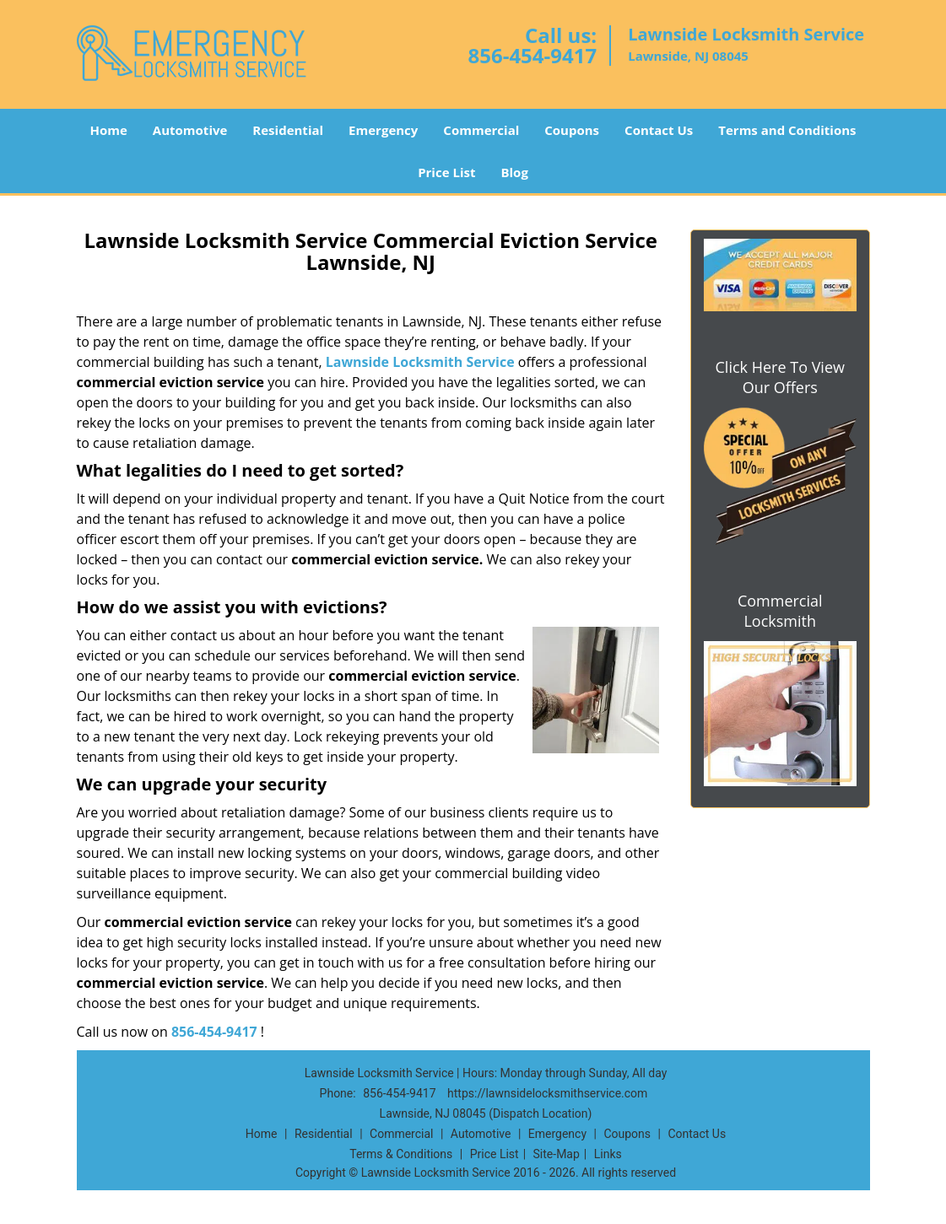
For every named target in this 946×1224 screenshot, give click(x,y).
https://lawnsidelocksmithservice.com (547, 1093)
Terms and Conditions (787, 129)
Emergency (383, 129)
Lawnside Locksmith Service (420, 362)
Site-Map (556, 1154)
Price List (446, 172)
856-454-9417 (532, 55)
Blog (513, 172)
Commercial (481, 129)
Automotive (190, 129)
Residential (287, 129)
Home (108, 129)
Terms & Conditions (400, 1154)
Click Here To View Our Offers (780, 377)
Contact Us (658, 129)
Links (608, 1154)
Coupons (571, 129)
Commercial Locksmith (780, 610)
